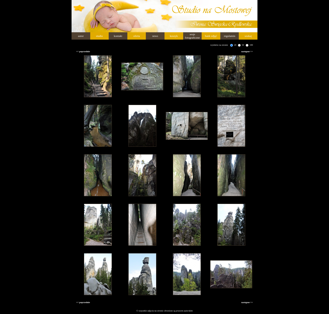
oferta (136, 36)
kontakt (118, 36)
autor (81, 36)
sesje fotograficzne (192, 36)
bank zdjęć (211, 36)
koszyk (174, 36)
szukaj (248, 36)
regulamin (229, 36)
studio (99, 36)
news (155, 36)
